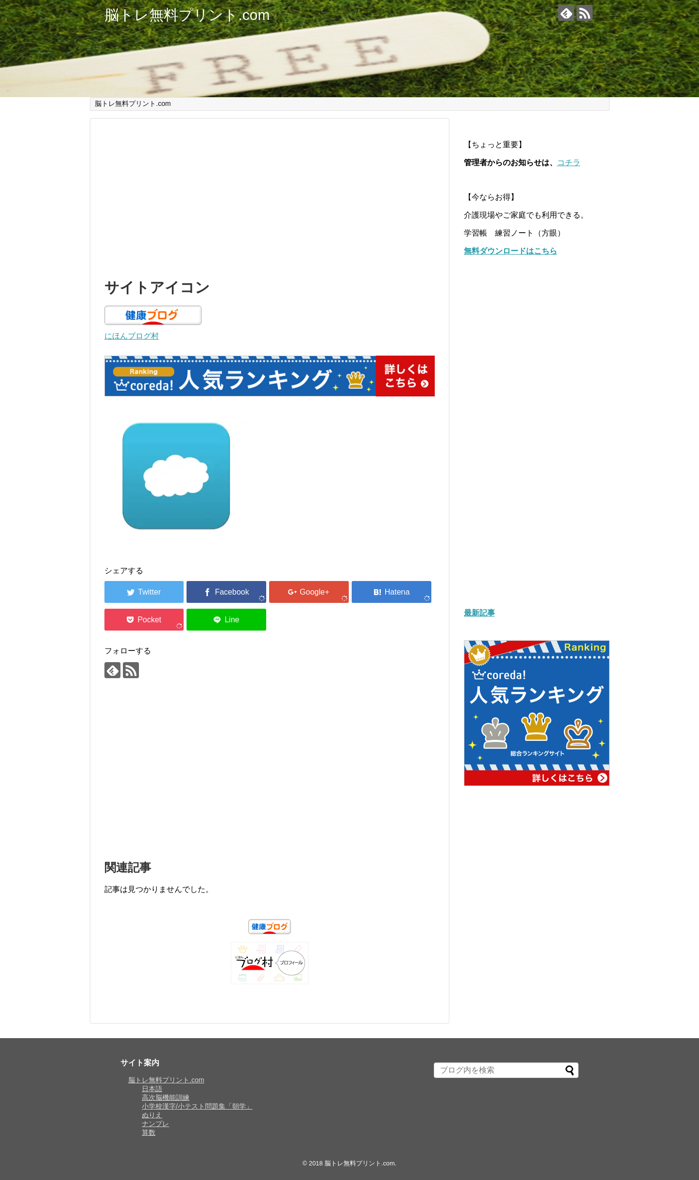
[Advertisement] (269, 196)
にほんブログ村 (131, 336)
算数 (148, 1132)
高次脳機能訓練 (165, 1097)
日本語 (152, 1089)
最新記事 (479, 613)
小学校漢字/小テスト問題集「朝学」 (197, 1106)
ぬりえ (152, 1115)
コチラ (568, 162)
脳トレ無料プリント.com (187, 15)
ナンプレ (155, 1124)
